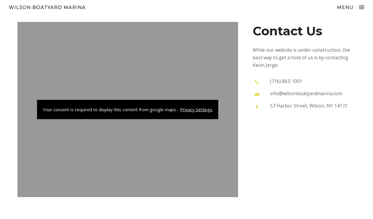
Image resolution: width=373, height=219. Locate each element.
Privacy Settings (196, 109)
